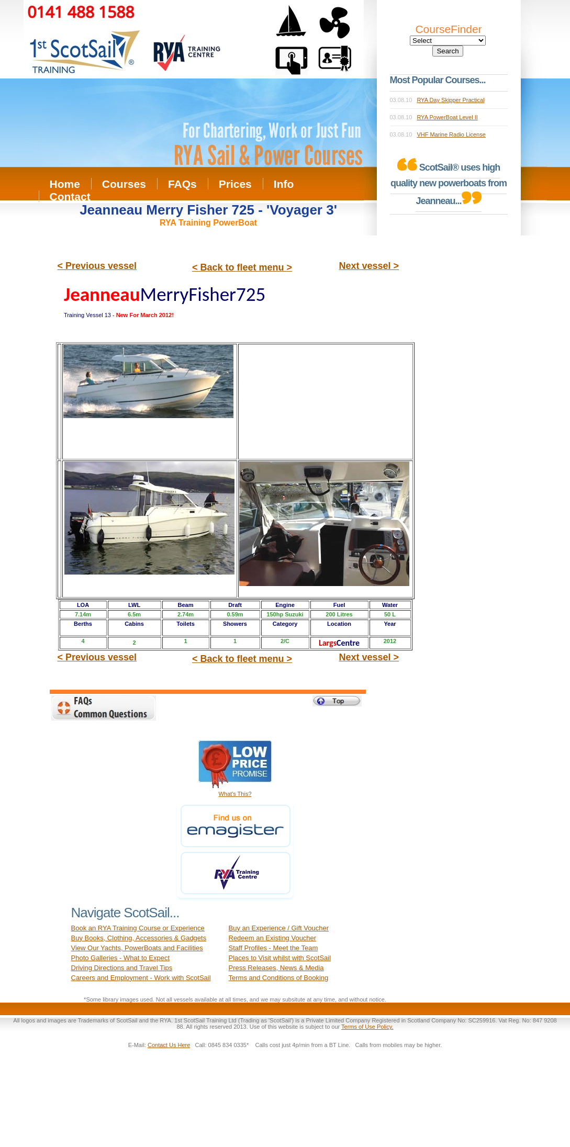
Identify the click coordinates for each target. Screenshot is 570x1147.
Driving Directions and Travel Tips (122, 968)
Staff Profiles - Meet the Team (273, 948)
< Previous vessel (97, 266)
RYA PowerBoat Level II (447, 117)
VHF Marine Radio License (451, 134)
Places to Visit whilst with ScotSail (280, 958)
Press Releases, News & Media (276, 968)
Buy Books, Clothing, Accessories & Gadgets (139, 938)
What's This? (234, 794)
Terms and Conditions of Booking (279, 978)
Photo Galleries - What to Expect (120, 958)
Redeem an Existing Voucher (273, 938)
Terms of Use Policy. (367, 1027)
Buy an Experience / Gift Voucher (279, 928)
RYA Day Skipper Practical (450, 100)
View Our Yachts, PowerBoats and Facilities (137, 948)
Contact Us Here (169, 1045)
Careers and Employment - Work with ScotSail (141, 978)
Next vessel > (369, 266)
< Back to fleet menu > (242, 267)
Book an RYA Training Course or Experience (138, 928)
